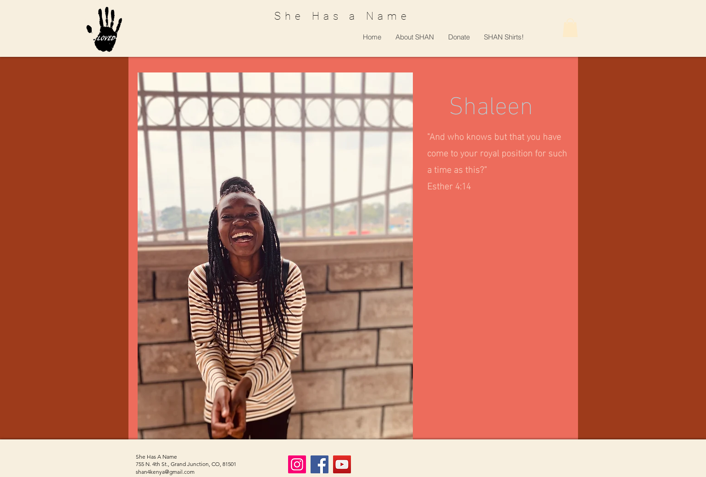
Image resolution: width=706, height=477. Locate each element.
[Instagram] (297, 464)
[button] (414, 37)
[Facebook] (319, 464)
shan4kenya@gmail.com (165, 471)
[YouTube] (342, 464)
